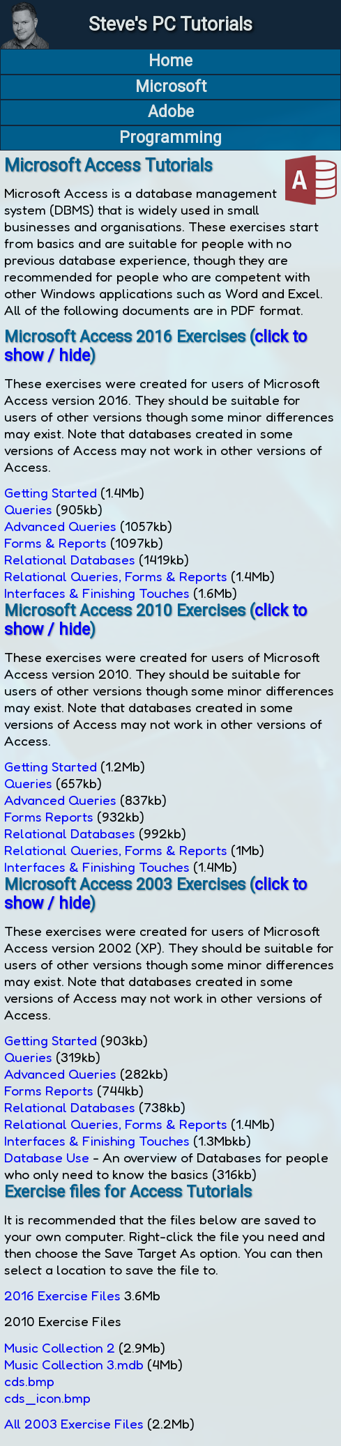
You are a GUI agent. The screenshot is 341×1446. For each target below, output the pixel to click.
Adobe (171, 111)
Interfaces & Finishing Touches (97, 593)
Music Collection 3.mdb (74, 1364)
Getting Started (50, 492)
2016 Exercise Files (62, 1295)
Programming (170, 137)
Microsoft (170, 86)
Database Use (46, 1157)
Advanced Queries (60, 526)
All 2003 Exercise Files (74, 1423)
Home (170, 61)
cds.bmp (29, 1381)
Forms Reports (48, 816)
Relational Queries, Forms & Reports (115, 576)
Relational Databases (69, 559)
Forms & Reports (55, 542)
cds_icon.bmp (47, 1398)
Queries (28, 509)
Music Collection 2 (59, 1347)
